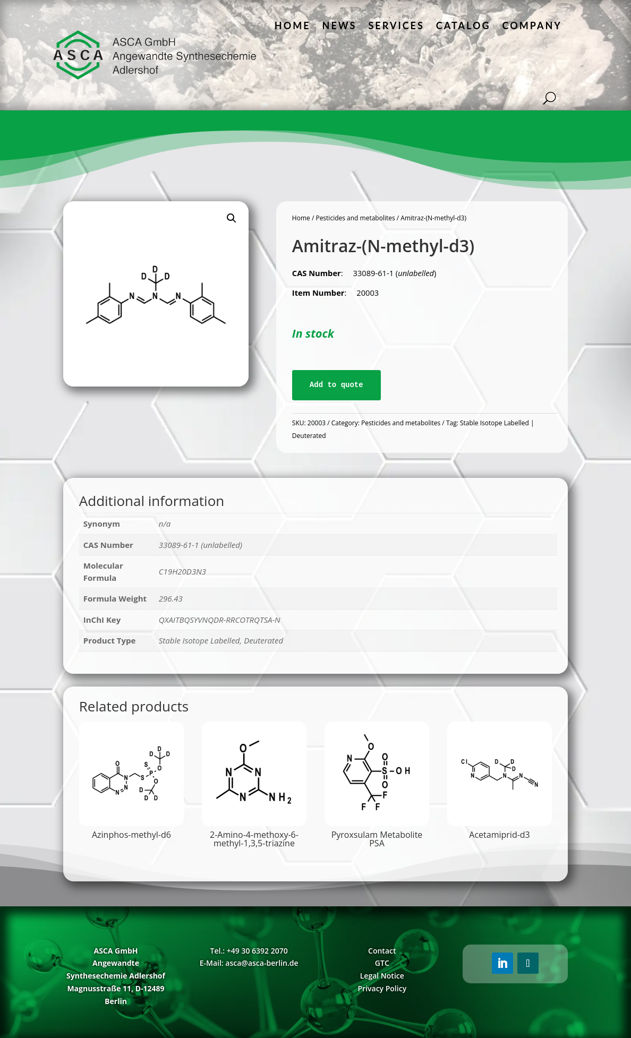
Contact (382, 951)
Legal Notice (382, 976)
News (339, 25)
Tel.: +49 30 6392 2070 (249, 951)
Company (532, 25)
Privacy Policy (381, 988)
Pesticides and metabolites (355, 217)
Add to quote (336, 385)
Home (293, 25)
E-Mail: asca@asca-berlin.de (249, 963)
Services (396, 25)
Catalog (463, 25)
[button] (231, 218)
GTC (382, 963)
